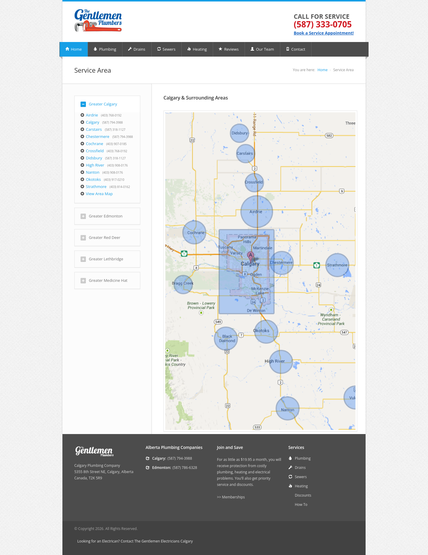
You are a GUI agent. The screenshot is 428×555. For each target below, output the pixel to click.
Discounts (303, 495)
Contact (295, 49)
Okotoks (93, 179)
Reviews (228, 49)
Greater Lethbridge (102, 259)
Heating (197, 49)
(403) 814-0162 (120, 187)
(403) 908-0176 (117, 165)
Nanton (92, 172)
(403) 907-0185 (116, 144)
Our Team (262, 49)
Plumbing (104, 49)
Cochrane (94, 143)
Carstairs (94, 129)
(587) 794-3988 (112, 122)
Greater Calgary (99, 104)
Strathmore (96, 186)
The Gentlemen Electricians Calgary (163, 541)
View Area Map (99, 193)
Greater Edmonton (101, 216)
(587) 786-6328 (185, 467)
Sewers (166, 49)
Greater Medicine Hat (104, 280)
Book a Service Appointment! (324, 33)
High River (95, 165)
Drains (136, 49)
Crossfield (95, 150)
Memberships (233, 497)
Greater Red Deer (100, 237)
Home (73, 49)
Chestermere (97, 136)
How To (301, 504)
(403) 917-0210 (114, 180)
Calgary (92, 122)
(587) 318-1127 (115, 130)
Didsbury (94, 158)
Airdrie (92, 115)
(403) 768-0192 (111, 115)
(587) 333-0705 (323, 24)
